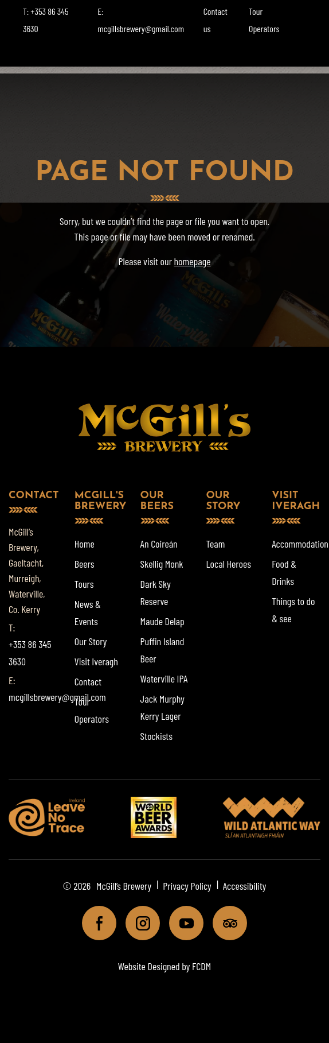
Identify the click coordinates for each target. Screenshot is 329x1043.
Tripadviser (225, 923)
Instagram (138, 923)
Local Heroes (228, 563)
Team (215, 543)
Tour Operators (92, 710)
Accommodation (300, 543)
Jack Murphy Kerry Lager (162, 707)
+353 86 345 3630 (30, 653)
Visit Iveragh (96, 661)
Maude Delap (162, 621)
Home (85, 543)
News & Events (88, 612)
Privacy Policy (187, 885)
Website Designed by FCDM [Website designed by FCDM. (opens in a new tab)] (164, 966)
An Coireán (159, 543)
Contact (88, 681)
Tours (84, 583)
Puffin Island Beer (162, 650)
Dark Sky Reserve (155, 592)
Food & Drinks (284, 572)
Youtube (181, 923)
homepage (192, 261)
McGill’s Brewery (123, 885)
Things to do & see (293, 610)
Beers (85, 563)
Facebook (94, 923)
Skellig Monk (161, 563)
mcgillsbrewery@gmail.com (57, 697)
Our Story (91, 641)
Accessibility (245, 885)
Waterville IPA (164, 678)
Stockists (156, 736)
